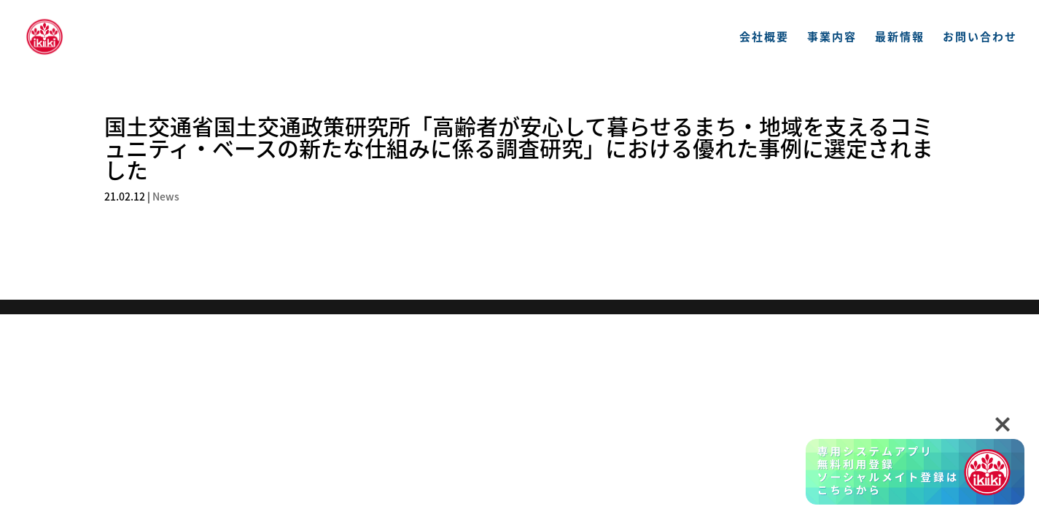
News (165, 196)
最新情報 (900, 37)
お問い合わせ (980, 37)
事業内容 (832, 37)
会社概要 (764, 37)
